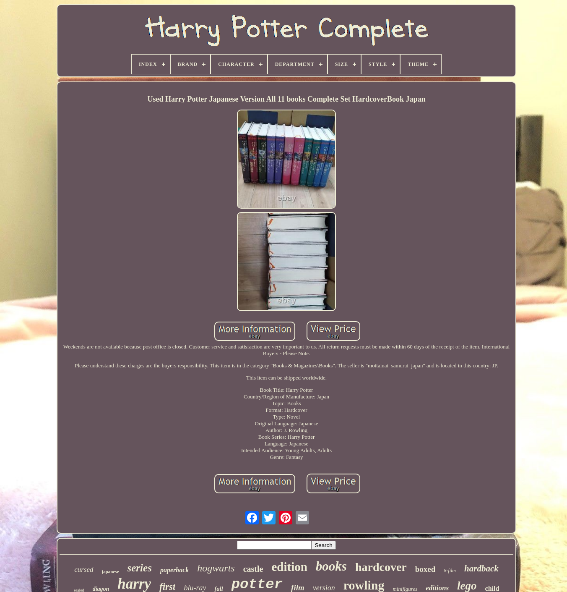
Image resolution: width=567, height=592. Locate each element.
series (139, 568)
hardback (481, 568)
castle (253, 569)
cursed (83, 570)
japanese (110, 571)
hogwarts (215, 568)
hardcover (381, 567)
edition (289, 567)
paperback (174, 570)
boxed (425, 569)
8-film (450, 571)
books (331, 566)
